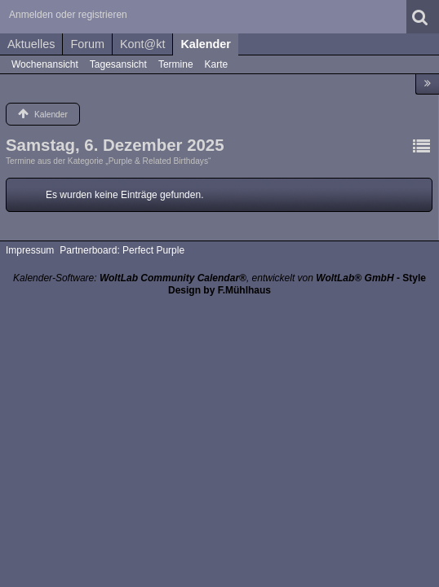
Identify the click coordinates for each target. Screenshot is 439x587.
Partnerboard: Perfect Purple (122, 250)
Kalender (205, 44)
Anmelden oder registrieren (68, 14)
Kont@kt (142, 44)
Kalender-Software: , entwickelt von (203, 278)
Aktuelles (31, 44)
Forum (87, 44)
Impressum (30, 250)
